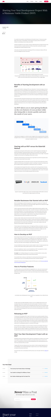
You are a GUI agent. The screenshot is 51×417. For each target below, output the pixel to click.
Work (27, 1)
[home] (3, 1)
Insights (40, 1)
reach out (46, 350)
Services (32, 1)
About (36, 1)
